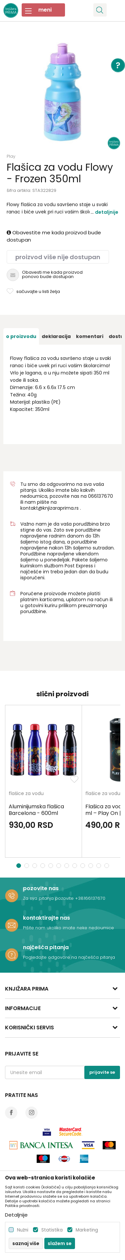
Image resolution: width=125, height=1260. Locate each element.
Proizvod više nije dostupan (57, 257)
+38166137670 (90, 898)
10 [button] (91, 865)
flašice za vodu (26, 794)
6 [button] (59, 865)
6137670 (103, 496)
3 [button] (35, 865)
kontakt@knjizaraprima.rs (49, 508)
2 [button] (27, 865)
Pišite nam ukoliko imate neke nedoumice (68, 928)
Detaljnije (106, 212)
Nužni (22, 1230)
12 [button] (107, 865)
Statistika (52, 1230)
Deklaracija (56, 336)
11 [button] (99, 865)
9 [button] (83, 865)
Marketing (87, 1230)
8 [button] (75, 865)
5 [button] (51, 865)
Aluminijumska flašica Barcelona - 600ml (36, 810)
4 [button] (43, 865)
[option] (62, 92)
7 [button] (67, 865)
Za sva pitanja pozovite (49, 898)
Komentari (89, 336)
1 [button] (19, 865)
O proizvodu (21, 336)
